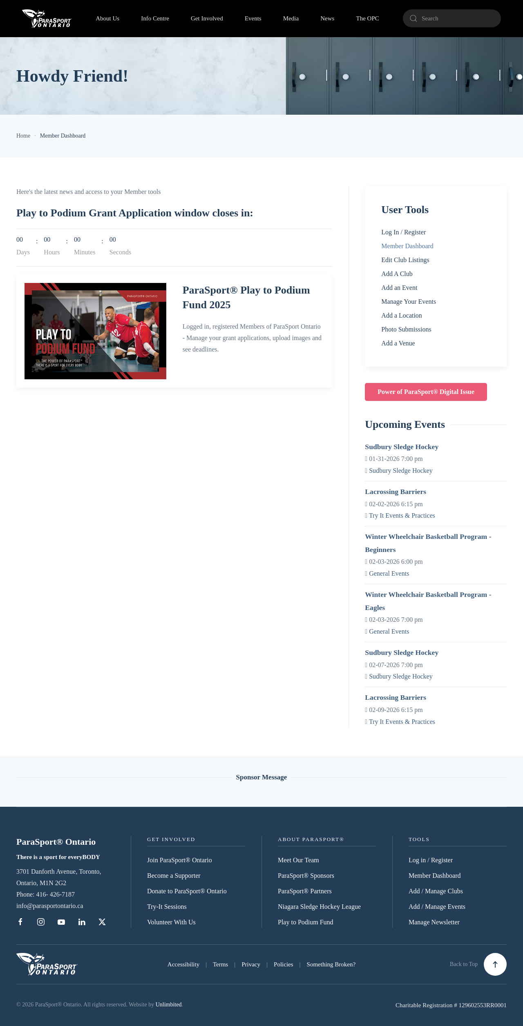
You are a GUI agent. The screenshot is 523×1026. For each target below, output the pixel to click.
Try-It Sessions (167, 906)
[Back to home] (47, 18)
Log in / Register (431, 860)
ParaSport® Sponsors (306, 875)
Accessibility (183, 964)
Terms (220, 964)
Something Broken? (331, 964)
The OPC (367, 18)
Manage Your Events (408, 301)
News (327, 18)
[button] (495, 964)
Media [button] (291, 18)
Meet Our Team (298, 860)
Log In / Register (403, 232)
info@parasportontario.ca (49, 905)
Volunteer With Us (171, 922)
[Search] (452, 18)
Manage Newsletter (434, 922)
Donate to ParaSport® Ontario (187, 891)
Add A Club (396, 273)
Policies (283, 964)
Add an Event (399, 287)
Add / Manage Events (437, 906)
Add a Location (401, 315)
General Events (389, 573)
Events (253, 18)
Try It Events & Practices (402, 515)
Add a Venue (398, 343)
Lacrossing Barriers (395, 491)
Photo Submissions (406, 329)
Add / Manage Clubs (436, 891)
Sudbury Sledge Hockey (401, 447)
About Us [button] (107, 18)
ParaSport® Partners (305, 891)
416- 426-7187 (55, 894)
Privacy (250, 964)
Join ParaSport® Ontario (179, 860)
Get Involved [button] (207, 18)
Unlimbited (169, 1005)
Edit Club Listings (405, 259)
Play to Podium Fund (305, 922)
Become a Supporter (174, 875)
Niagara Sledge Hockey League (319, 906)
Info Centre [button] (155, 18)
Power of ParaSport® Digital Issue (426, 391)
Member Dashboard (407, 246)
